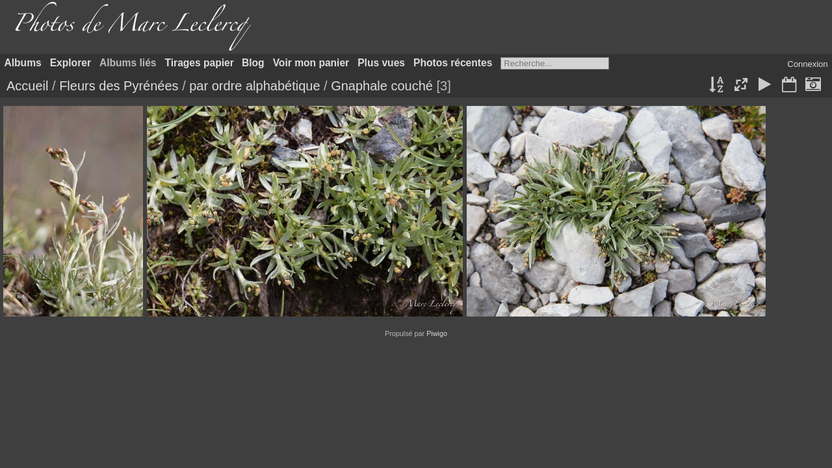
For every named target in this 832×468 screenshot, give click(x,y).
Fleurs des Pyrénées (118, 86)
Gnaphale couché (382, 86)
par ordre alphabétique (254, 86)
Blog (253, 62)
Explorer (70, 62)
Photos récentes (452, 62)
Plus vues (381, 62)
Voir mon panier (311, 62)
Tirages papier (199, 62)
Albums (23, 62)
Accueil (27, 86)
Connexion (807, 64)
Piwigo (436, 333)
